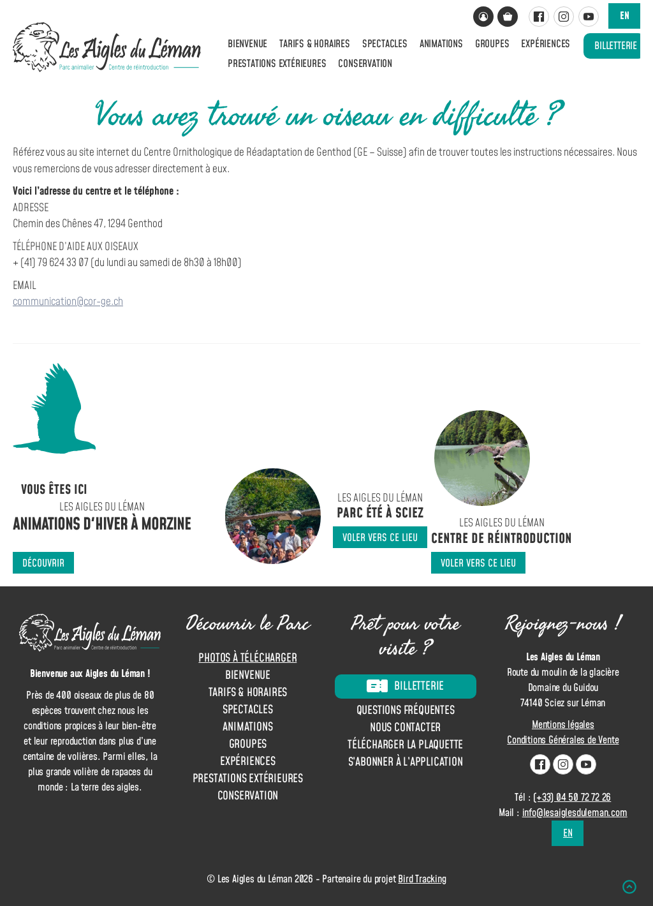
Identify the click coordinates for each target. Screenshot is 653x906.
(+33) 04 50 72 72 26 (572, 798)
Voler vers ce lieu (380, 538)
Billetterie (615, 46)
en (624, 16)
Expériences (545, 44)
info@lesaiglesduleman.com (574, 813)
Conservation (365, 64)
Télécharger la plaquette (405, 746)
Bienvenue (247, 44)
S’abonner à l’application (405, 763)
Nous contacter (405, 728)
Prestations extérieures (277, 64)
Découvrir (43, 563)
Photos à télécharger (247, 658)
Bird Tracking (422, 879)
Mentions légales (563, 725)
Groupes (492, 44)
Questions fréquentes (405, 711)
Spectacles (384, 44)
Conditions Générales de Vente (563, 740)
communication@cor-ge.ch (68, 301)
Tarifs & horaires (314, 44)
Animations (441, 44)
